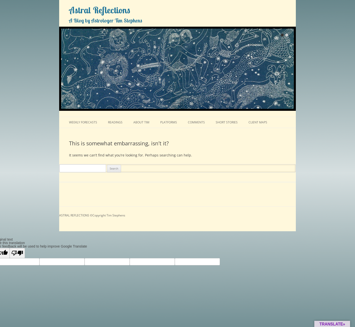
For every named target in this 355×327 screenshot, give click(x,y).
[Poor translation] (17, 253)
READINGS (115, 122)
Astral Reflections (99, 10)
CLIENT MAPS (257, 122)
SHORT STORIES (227, 122)
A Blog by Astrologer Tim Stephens (105, 20)
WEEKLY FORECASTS (83, 122)
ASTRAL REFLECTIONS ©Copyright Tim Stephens (92, 215)
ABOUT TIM (141, 122)
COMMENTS (196, 122)
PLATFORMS (168, 122)
